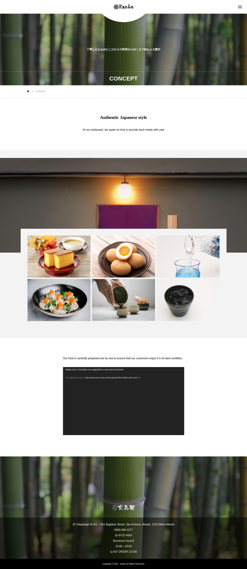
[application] (123, 401)
